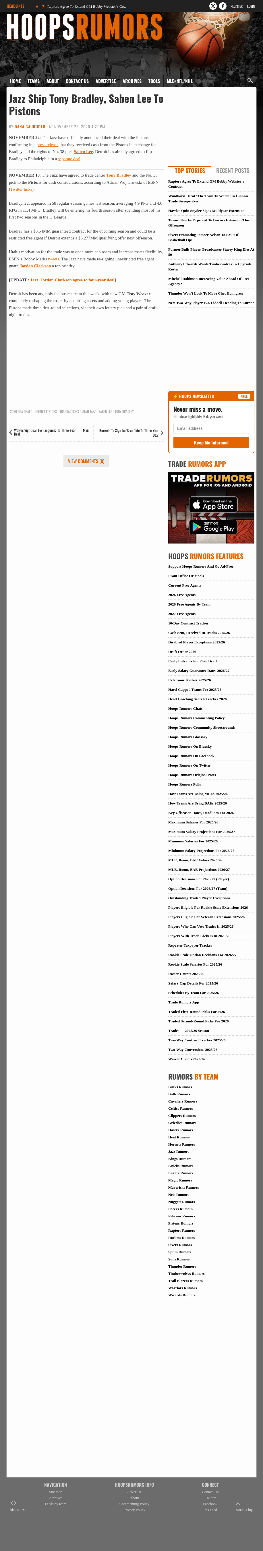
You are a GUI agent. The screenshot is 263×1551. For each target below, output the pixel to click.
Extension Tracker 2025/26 (189, 680)
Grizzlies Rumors (182, 1123)
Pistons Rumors (181, 1223)
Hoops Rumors (22, 15)
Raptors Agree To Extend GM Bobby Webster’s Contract (87, 6)
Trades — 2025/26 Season (188, 1030)
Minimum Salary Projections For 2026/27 (201, 850)
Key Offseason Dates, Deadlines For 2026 (201, 813)
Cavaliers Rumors (182, 1101)
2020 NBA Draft (21, 411)
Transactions (69, 411)
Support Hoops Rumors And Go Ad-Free (200, 566)
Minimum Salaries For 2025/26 (193, 841)
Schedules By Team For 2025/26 (193, 993)
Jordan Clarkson (35, 266)
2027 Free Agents (182, 614)
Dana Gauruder (30, 126)
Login (251, 6)
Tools (154, 81)
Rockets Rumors (181, 1237)
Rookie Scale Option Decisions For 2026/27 (202, 955)
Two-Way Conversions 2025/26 (192, 1049)
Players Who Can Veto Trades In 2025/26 (201, 926)
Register (237, 6)
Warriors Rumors (182, 1288)
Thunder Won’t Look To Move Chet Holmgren (205, 293)
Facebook (210, 1504)
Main (86, 430)
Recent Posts (233, 170)
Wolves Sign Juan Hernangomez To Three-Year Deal (45, 432)
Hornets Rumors (181, 1144)
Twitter (16, 189)
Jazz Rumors (178, 1151)
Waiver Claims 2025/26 (186, 1059)
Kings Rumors (180, 1159)
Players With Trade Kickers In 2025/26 (199, 936)
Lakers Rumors (180, 1173)
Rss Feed (210, 1510)
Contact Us (77, 81)
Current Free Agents (184, 585)
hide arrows (18, 1506)
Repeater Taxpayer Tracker (190, 945)
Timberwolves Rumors (186, 1273)
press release (47, 144)
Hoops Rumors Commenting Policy (196, 718)
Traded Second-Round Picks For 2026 (198, 1021)
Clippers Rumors (182, 1115)
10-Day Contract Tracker (188, 623)
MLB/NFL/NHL (180, 81)
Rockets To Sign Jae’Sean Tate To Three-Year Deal (128, 433)
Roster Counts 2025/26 (186, 974)
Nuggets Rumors (181, 1202)
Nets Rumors (178, 1194)
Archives (132, 81)
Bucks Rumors (180, 1087)
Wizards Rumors (182, 1295)
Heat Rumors (179, 1137)
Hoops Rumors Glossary (187, 737)
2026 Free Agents (182, 595)
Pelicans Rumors (181, 1216)
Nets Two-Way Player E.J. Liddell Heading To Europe (211, 303)
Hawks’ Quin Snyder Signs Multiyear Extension (206, 210)
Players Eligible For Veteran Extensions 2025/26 (206, 917)
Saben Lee (83, 151)
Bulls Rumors (179, 1094)
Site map (55, 1492)
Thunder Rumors (182, 1266)
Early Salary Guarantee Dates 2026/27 (198, 670)
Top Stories (190, 170)
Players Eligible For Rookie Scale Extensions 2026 (208, 907)
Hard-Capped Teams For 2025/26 (194, 689)
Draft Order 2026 (182, 651)
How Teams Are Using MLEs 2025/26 (198, 794)
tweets (53, 259)
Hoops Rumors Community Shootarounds (201, 727)
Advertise (106, 81)
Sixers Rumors (180, 1245)
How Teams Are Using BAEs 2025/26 (197, 803)
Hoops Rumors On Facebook (191, 756)
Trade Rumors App (183, 1002)
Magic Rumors (180, 1180)
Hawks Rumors (180, 1130)
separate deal (69, 158)
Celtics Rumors (180, 1108)
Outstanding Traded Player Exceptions (199, 898)
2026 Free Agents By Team (189, 604)
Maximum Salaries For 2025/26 (193, 822)
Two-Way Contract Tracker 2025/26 (196, 1040)
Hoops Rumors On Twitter (189, 765)
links (28, 189)
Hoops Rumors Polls (184, 784)
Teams (34, 81)
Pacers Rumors (180, 1209)
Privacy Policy (134, 1510)
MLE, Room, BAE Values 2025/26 (195, 860)
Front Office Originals (186, 576)
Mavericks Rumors (183, 1187)
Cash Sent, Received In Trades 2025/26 (199, 633)
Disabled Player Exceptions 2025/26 (196, 642)
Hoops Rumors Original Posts (192, 775)
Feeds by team (55, 1504)
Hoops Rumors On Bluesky (190, 746)
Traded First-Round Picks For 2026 (196, 1011)
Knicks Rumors (180, 1166)
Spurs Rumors (180, 1252)
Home (15, 81)
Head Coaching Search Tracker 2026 (197, 699)
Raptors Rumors (181, 1230)
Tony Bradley (118, 175)
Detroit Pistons (46, 411)
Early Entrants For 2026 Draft (192, 661)
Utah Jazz (89, 411)
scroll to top (244, 1506)
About (53, 81)
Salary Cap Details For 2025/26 (193, 983)
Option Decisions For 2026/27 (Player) (198, 879)
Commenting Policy (134, 1504)
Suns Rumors (179, 1259)
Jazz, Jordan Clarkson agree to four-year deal (72, 280)
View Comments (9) (86, 461)
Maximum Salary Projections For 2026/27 (201, 831)
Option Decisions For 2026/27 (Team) (197, 888)
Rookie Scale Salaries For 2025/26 (195, 964)
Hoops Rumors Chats (185, 708)
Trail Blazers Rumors (185, 1281)
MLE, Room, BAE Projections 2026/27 (199, 869)
